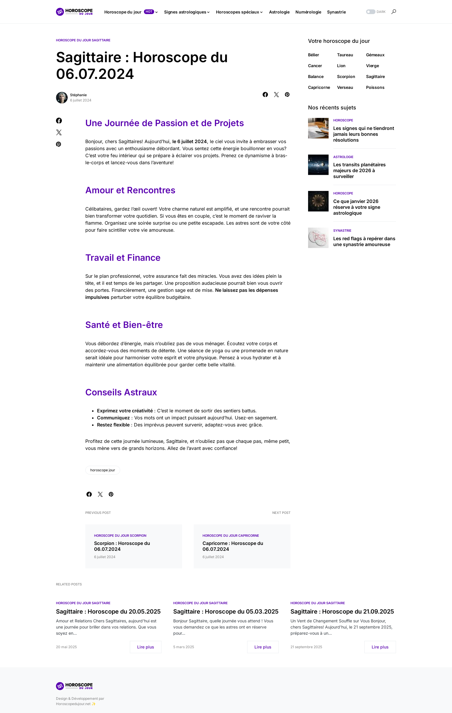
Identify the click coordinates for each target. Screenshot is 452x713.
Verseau (345, 87)
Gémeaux (375, 54)
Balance (316, 76)
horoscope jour (102, 470)
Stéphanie (78, 95)
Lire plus (145, 646)
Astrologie (343, 157)
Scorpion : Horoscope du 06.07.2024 (122, 546)
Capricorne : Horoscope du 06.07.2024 (233, 546)
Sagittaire (375, 76)
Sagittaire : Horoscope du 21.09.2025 (342, 611)
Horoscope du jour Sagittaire (83, 40)
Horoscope (343, 120)
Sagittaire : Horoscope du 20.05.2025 (108, 611)
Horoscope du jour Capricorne (231, 536)
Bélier (313, 54)
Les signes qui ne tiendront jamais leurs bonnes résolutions (363, 134)
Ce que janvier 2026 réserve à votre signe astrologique (356, 207)
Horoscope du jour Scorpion (120, 536)
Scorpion (346, 76)
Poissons (375, 87)
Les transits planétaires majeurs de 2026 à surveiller (359, 170)
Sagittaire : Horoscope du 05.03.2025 (225, 611)
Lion (341, 65)
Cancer (315, 65)
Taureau (345, 54)
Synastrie (342, 230)
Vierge (372, 65)
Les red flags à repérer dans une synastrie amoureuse (364, 241)
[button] (375, 11)
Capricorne (319, 87)
